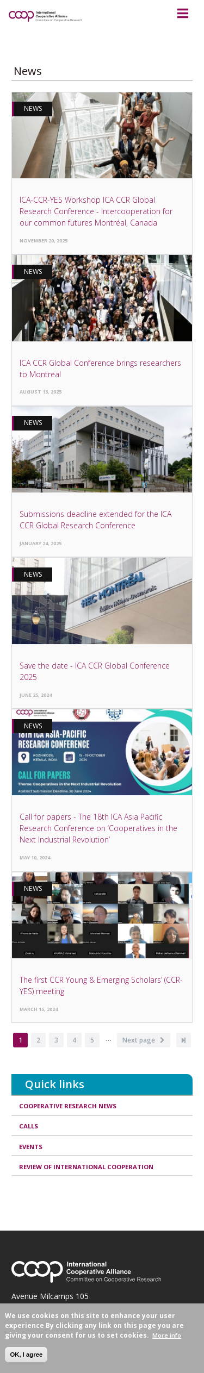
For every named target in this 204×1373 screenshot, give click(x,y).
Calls (28, 1126)
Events (30, 1147)
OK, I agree (26, 1354)
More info (166, 1335)
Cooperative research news (67, 1106)
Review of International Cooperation (86, 1167)
